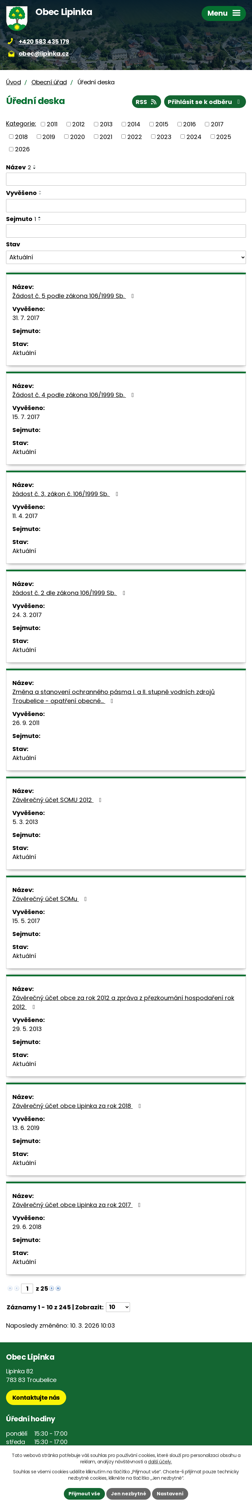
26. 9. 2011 (25, 723)
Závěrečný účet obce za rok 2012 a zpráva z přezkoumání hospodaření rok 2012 (123, 1002)
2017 (217, 124)
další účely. (160, 1461)
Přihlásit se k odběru (205, 102)
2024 (194, 136)
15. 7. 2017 (26, 417)
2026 (22, 149)
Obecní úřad (49, 82)
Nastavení (170, 1493)
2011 (52, 124)
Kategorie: (21, 123)
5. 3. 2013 (25, 822)
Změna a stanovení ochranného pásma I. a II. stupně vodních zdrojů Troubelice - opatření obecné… (113, 696)
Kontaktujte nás (36, 1397)
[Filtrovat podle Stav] (126, 257)
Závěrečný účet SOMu (51, 899)
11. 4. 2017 (25, 516)
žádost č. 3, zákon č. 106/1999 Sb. (66, 494)
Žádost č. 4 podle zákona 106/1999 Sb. (74, 395)
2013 (106, 124)
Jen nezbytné (128, 1493)
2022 (134, 136)
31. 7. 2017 (25, 318)
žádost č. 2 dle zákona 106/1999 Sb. (70, 593)
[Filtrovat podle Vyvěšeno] (126, 205)
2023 (164, 136)
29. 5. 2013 (27, 1029)
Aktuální (24, 353)
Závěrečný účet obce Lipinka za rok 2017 (77, 1205)
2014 (133, 124)
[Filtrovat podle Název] (126, 179)
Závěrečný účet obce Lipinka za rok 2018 (77, 1106)
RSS (147, 102)
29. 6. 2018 (26, 1227)
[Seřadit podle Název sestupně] (34, 168)
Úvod (13, 82)
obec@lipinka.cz (44, 53)
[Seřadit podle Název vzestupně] (34, 165)
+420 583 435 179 (44, 41)
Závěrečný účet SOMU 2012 (58, 800)
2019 (48, 136)
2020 (77, 136)
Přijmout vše (84, 1493)
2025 (223, 136)
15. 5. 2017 (26, 921)
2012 (78, 124)
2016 (189, 124)
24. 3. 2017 (27, 615)
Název (18, 167)
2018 (21, 136)
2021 (106, 136)
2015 (161, 124)
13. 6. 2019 (25, 1128)
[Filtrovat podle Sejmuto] (126, 231)
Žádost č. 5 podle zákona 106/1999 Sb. (74, 296)
